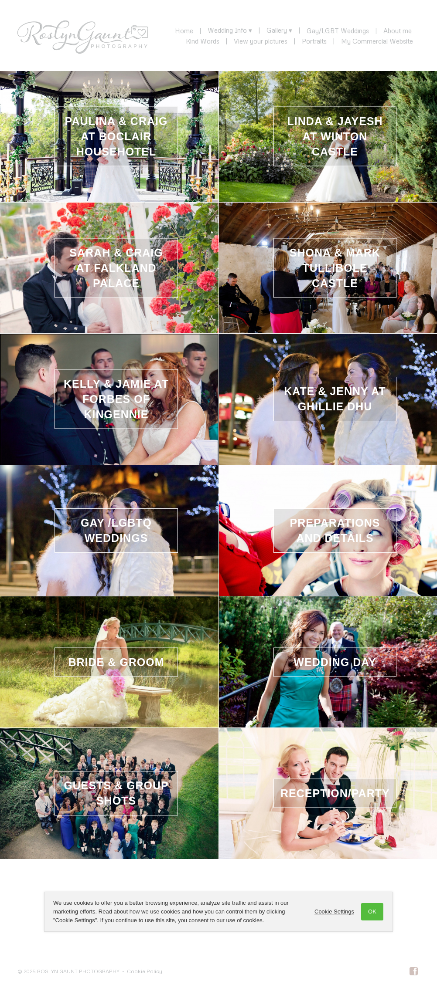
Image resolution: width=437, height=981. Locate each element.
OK (372, 911)
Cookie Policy (144, 971)
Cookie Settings (334, 911)
